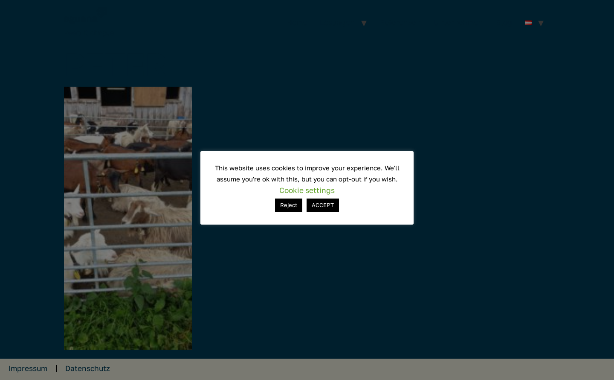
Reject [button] (288, 205)
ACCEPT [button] (323, 205)
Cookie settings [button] (307, 190)
